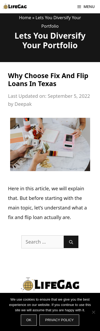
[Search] (71, 241)
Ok (28, 320)
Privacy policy (59, 320)
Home (25, 18)
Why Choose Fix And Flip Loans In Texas (48, 79)
